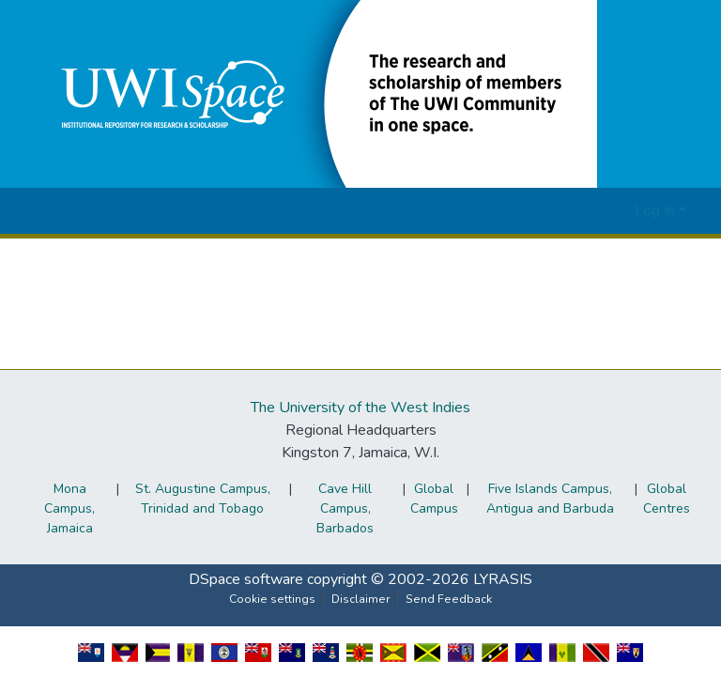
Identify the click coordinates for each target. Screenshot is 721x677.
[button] (315, 93)
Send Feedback (449, 599)
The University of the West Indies (360, 407)
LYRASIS (502, 579)
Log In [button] (657, 210)
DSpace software (246, 579)
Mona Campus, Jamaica (69, 508)
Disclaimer (360, 599)
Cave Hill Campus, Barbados (345, 508)
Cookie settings (272, 599)
